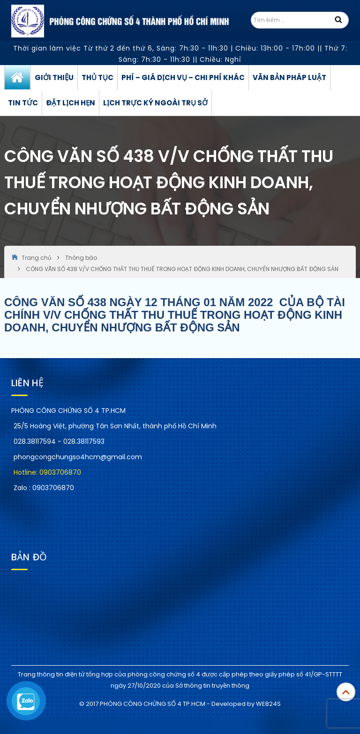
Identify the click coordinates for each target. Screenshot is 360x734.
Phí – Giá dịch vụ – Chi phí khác (183, 77)
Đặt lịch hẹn (70, 103)
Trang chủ (17, 77)
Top (346, 692)
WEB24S (268, 703)
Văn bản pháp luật (289, 77)
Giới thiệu (54, 77)
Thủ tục (97, 77)
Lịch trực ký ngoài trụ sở (155, 103)
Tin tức (23, 103)
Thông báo (81, 258)
